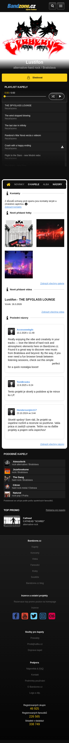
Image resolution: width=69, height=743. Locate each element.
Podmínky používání (35, 681)
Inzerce (34, 607)
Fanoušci (35, 565)
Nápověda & (34, 668)
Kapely (35, 547)
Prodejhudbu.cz (35, 644)
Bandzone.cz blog (35, 583)
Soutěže (35, 577)
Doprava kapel (35, 650)
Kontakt (35, 674)
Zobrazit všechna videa (53, 312)
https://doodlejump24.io (29, 395)
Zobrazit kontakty (13, 207)
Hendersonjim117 (27, 410)
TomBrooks (23, 382)
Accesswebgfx (25, 329)
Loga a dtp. (34, 693)
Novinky (19, 184)
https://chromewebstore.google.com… (29, 363)
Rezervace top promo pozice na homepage (35, 601)
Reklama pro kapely (55, 510)
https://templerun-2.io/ (20, 433)
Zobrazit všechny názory (52, 444)
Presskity (35, 638)
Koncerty (35, 553)
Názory (57, 184)
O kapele (33, 184)
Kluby (35, 571)
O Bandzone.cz (35, 687)
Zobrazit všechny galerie (52, 283)
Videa (35, 559)
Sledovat (34, 78)
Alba (46, 184)
